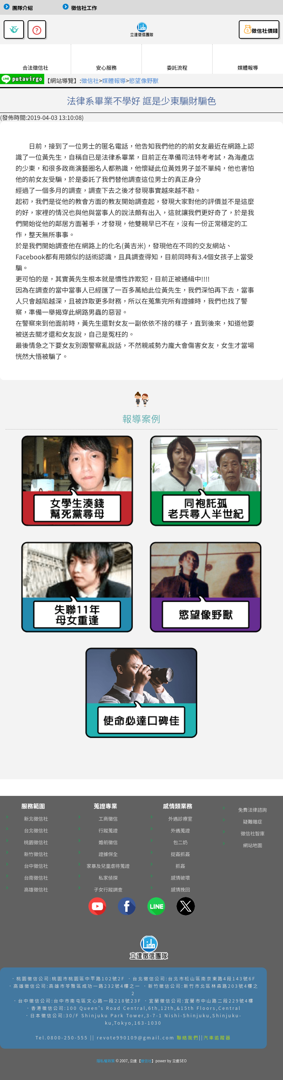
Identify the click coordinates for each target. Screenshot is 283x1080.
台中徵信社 (36, 865)
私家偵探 (108, 877)
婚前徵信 (108, 842)
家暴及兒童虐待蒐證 (108, 865)
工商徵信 (108, 818)
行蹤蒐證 (108, 830)
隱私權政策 (106, 1060)
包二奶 (180, 842)
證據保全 (108, 854)
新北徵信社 (36, 818)
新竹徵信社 (36, 854)
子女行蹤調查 (108, 889)
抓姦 (180, 865)
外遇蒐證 (180, 830)
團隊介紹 (22, 7)
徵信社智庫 (253, 833)
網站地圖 (252, 845)
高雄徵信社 (36, 889)
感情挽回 (180, 889)
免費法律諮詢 (252, 809)
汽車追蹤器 (217, 1037)
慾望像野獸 (143, 80)
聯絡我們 (188, 1037)
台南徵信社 (36, 877)
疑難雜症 (252, 821)
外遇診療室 (180, 818)
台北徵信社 (36, 830)
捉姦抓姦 (180, 854)
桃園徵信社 (36, 842)
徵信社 (90, 80)
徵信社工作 (84, 7)
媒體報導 (114, 80)
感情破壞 (180, 877)
